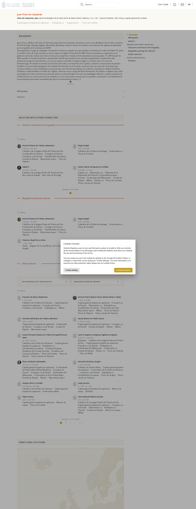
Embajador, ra (58, 23)
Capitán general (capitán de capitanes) (33, 23)
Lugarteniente (73, 23)
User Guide (163, 4)
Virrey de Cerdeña (90, 23)
